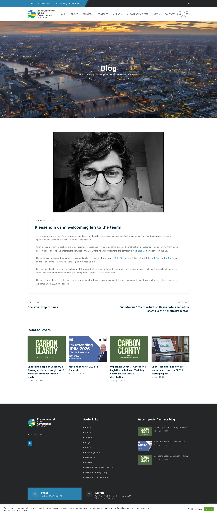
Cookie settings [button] (195, 509)
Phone (44, 493)
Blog (89, 74)
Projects (89, 443)
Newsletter (90, 458)
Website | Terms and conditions (99, 468)
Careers (88, 463)
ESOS (167, 258)
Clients (88, 448)
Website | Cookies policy (96, 478)
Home (80, 74)
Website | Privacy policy (96, 473)
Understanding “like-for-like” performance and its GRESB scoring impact (168, 370)
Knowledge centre (93, 453)
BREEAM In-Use (121, 258)
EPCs (156, 258)
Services (89, 438)
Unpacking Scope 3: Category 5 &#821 (171, 428)
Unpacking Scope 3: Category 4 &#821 (171, 456)
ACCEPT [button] (209, 509)
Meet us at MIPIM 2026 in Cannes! (169, 442)
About (88, 433)
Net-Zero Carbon (141, 251)
